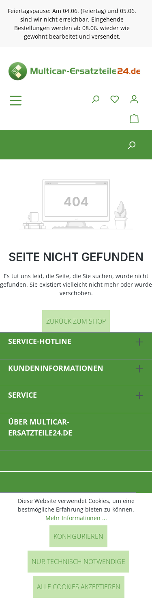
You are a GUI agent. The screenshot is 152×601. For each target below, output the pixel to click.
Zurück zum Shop (76, 321)
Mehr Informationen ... (76, 518)
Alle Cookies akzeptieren (78, 586)
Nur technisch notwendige (78, 561)
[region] (76, 23)
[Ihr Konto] (134, 99)
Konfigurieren (78, 536)
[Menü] (38, 100)
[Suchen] (95, 99)
